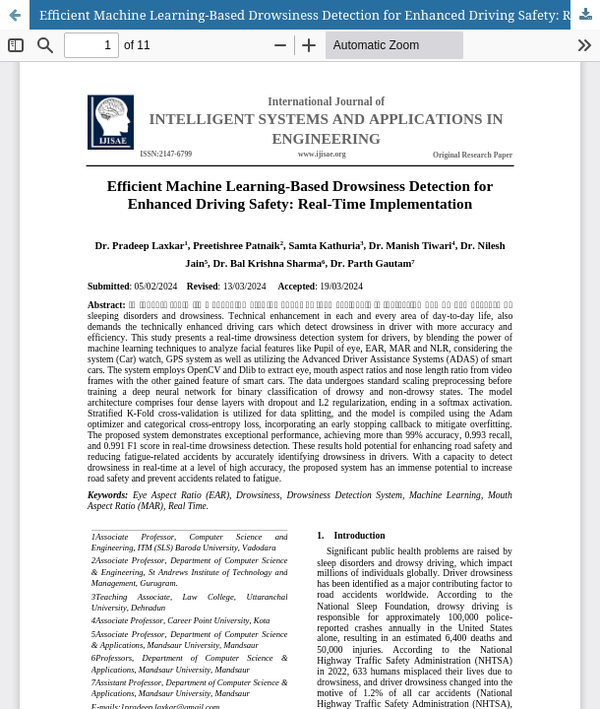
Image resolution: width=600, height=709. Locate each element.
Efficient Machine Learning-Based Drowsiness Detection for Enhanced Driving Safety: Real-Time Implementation (319, 15)
